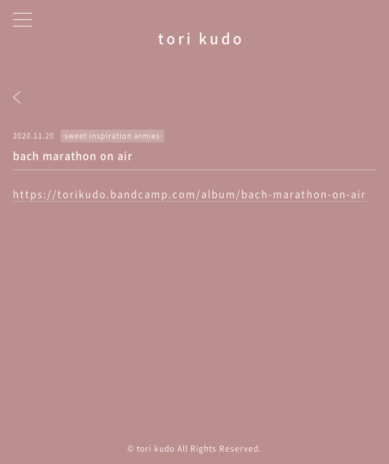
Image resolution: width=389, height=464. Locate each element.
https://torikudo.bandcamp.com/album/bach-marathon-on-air (189, 194)
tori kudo (201, 37)
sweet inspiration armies (112, 135)
